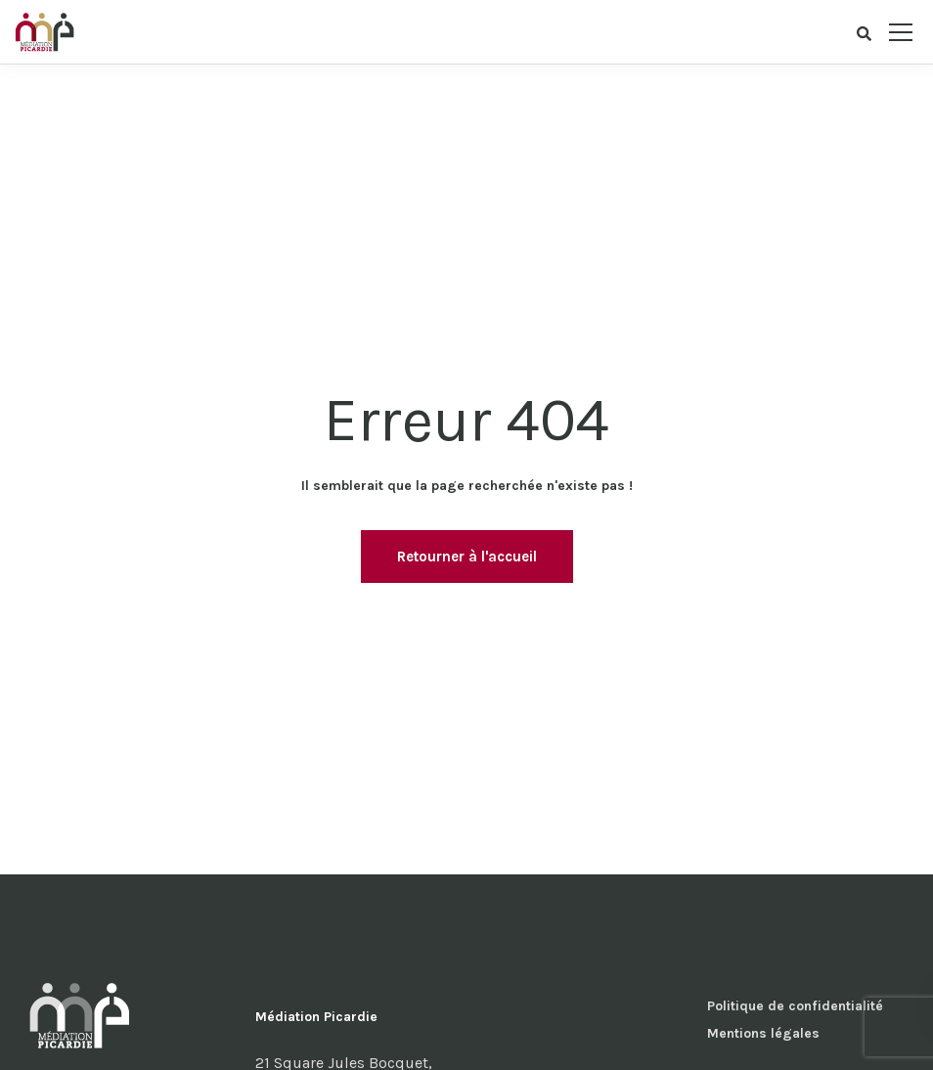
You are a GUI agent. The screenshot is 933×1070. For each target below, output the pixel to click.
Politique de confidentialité (795, 1006)
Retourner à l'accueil (467, 556)
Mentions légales (763, 1033)
